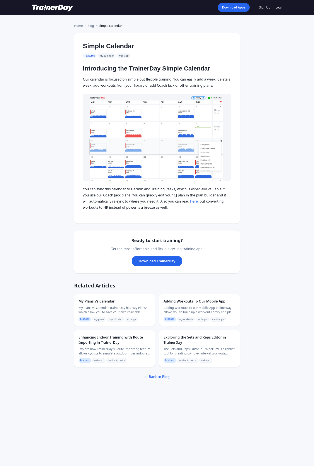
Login (279, 7)
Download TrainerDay (157, 261)
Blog (90, 26)
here (194, 201)
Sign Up (265, 7)
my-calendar (107, 55)
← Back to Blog (156, 376)
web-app (123, 55)
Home (78, 26)
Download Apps (233, 7)
